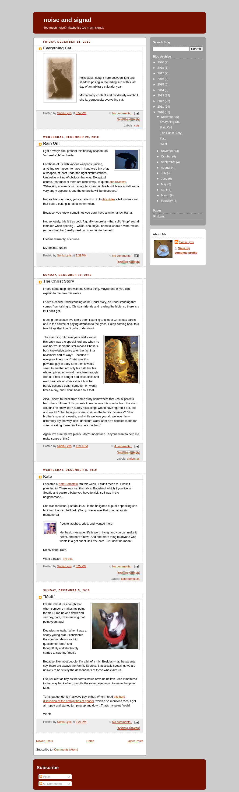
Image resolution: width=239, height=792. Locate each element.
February (167, 200)
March (165, 195)
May (164, 184)
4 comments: (123, 446)
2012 (161, 101)
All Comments (50, 783)
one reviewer (117, 182)
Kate (47, 476)
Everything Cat (57, 48)
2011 (161, 106)
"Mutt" (49, 596)
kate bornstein (130, 578)
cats (137, 125)
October (166, 156)
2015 (161, 84)
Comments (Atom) (66, 749)
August (166, 167)
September (168, 162)
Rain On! (51, 143)
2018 (161, 67)
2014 (161, 90)
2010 (161, 112)
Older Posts (135, 741)
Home (90, 741)
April (164, 189)
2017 (161, 73)
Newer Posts (44, 741)
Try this (67, 558)
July (164, 173)
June (164, 178)
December (168, 117)
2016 (161, 79)
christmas (133, 458)
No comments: (122, 113)
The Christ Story (58, 281)
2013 (161, 95)
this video (108, 199)
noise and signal (67, 19)
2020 (161, 62)
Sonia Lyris (186, 242)
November (168, 151)
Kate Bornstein (68, 484)
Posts (45, 776)
